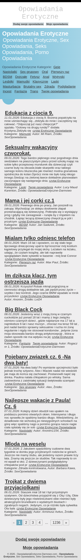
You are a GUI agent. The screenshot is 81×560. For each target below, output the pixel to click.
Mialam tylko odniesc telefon (40, 238)
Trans (34, 91)
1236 (56, 522)
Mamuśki (23, 81)
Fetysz (35, 77)
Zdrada (49, 86)
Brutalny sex (32, 86)
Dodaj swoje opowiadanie (28, 24)
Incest (7, 91)
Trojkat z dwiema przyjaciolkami (25, 484)
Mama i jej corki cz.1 (29, 200)
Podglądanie (67, 86)
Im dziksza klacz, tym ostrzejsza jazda (30, 279)
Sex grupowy (29, 72)
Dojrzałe (21, 77)
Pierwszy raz (60, 72)
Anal (46, 77)
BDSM (7, 77)
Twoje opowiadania (55, 91)
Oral (45, 72)
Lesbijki (8, 81)
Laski (55, 81)
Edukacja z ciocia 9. (29, 113)
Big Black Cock (23, 309)
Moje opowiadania (57, 24)
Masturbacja (11, 86)
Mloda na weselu (25, 444)
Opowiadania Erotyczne (41, 13)
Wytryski (58, 77)
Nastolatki (10, 72)
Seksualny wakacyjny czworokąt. (30, 150)
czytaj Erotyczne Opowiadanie (52, 130)
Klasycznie (40, 81)
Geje (56, 67)
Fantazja (20, 91)
